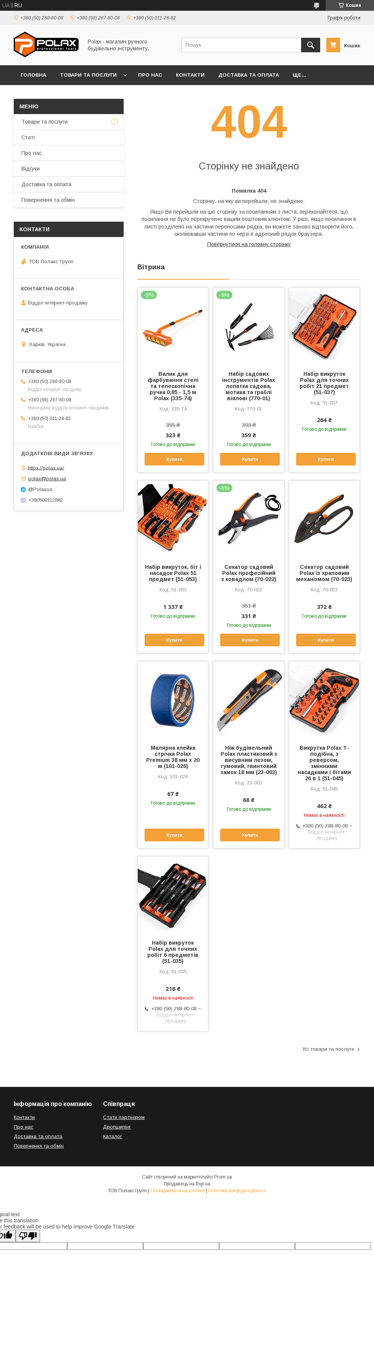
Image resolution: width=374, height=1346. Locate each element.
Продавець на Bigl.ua (187, 1184)
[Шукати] (310, 45)
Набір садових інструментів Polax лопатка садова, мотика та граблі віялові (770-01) (248, 386)
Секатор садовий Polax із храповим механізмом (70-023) (324, 573)
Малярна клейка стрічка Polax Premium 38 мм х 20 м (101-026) (173, 757)
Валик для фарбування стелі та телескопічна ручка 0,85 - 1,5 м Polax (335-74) (173, 386)
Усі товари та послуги (328, 1049)
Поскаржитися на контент (177, 1190)
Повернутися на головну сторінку (249, 244)
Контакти (190, 75)
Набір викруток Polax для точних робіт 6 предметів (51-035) (172, 952)
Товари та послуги (88, 75)
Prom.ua (223, 1177)
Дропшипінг (117, 1127)
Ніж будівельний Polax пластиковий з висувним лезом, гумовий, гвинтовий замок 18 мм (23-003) (249, 760)
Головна (33, 75)
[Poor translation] (28, 1236)
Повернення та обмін (48, 200)
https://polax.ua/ (46, 467)
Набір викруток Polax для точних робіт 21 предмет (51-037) (324, 383)
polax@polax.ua (47, 478)
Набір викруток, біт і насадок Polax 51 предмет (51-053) (173, 573)
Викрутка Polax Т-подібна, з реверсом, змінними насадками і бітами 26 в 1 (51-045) (324, 763)
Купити (174, 459)
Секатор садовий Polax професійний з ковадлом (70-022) (248, 573)
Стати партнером (124, 1117)
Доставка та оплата (248, 75)
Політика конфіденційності (237, 1190)
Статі (28, 137)
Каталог (112, 1136)
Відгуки (30, 169)
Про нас (150, 75)
